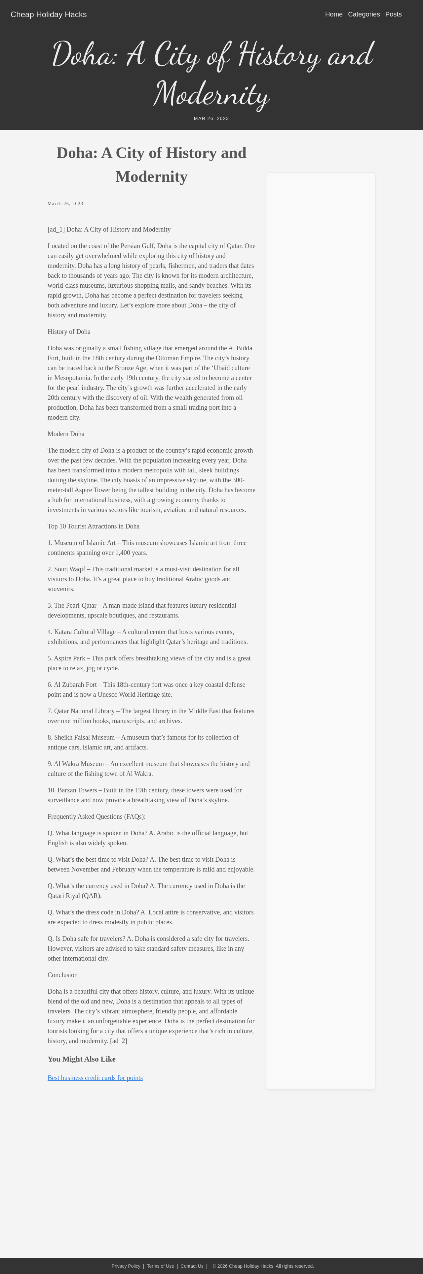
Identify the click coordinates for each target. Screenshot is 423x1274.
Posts (393, 14)
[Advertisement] (321, 277)
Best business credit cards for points (95, 1077)
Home (334, 14)
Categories (364, 14)
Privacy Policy (126, 1266)
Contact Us (192, 1266)
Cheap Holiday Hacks (49, 14)
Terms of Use (160, 1266)
